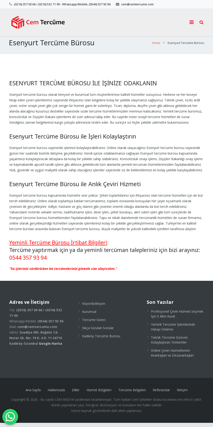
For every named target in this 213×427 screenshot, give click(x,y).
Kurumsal (89, 316)
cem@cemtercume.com (137, 4)
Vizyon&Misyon (93, 307)
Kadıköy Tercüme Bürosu (101, 340)
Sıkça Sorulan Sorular (98, 332)
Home (156, 47)
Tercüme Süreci (94, 324)
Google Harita (50, 347)
